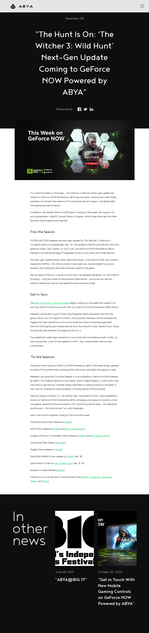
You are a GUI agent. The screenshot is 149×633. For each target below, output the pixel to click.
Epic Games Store (74, 429)
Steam (67, 422)
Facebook (95, 477)
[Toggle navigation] (142, 6)
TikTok (46, 481)
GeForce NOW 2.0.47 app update (51, 303)
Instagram (106, 477)
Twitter (85, 477)
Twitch (33, 481)
